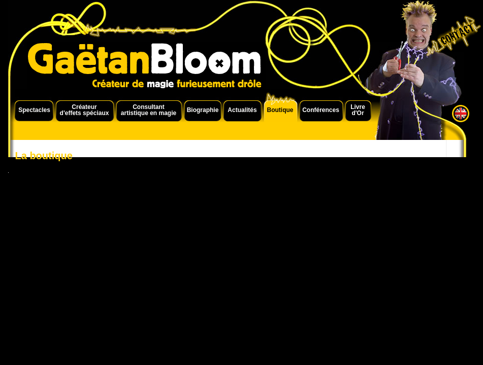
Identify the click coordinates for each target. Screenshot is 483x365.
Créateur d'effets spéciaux (84, 110)
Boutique (280, 110)
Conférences (320, 110)
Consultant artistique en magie (148, 110)
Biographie (203, 110)
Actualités (242, 110)
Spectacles (34, 110)
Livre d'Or (357, 110)
